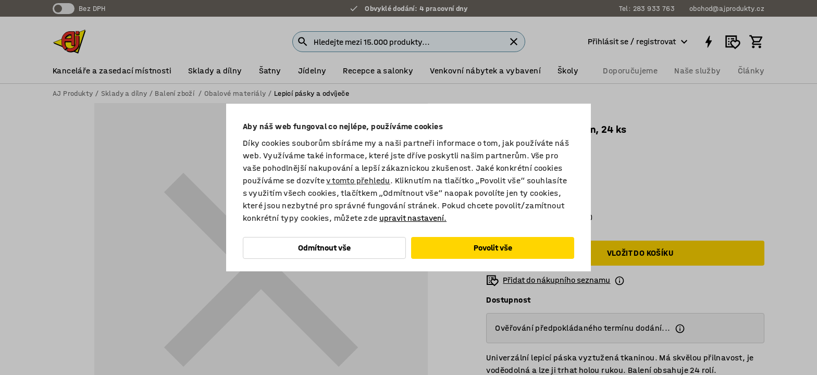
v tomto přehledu (358, 180)
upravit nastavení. (413, 218)
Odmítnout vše (324, 248)
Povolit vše (493, 248)
